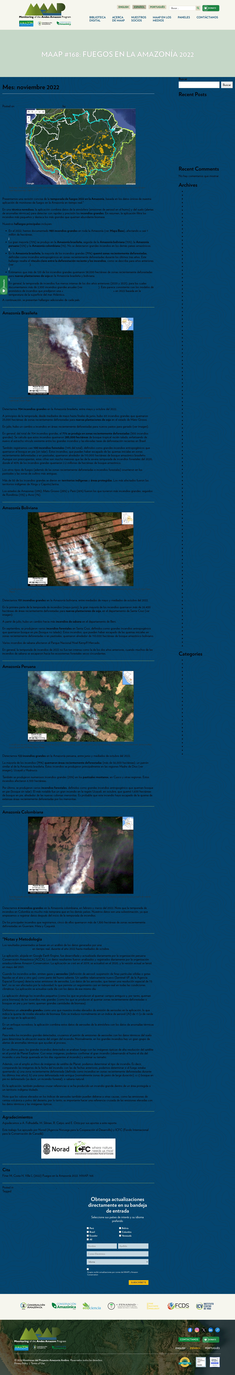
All (91, 1239)
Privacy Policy (21, 1363)
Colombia (191, 675)
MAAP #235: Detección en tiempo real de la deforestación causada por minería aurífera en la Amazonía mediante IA (204, 142)
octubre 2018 (193, 473)
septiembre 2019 (195, 432)
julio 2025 (191, 214)
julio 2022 (191, 319)
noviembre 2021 (194, 345)
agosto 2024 (192, 240)
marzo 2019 (192, 454)
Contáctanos (207, 17)
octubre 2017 (192, 518)
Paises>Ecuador (194, 716)
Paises (188, 701)
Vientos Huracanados (198, 754)
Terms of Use (38, 1363)
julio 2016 (190, 574)
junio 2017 (191, 533)
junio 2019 (191, 443)
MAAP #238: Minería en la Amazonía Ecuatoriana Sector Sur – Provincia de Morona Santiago (202, 119)
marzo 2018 (192, 499)
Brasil (188, 664)
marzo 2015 (192, 631)
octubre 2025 (193, 206)
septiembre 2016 (195, 567)
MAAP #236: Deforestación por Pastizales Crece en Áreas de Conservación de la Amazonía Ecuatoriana (204, 130)
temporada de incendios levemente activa (88, 291)
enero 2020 (192, 416)
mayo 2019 (191, 447)
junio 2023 (191, 281)
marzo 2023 (192, 289)
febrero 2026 (192, 195)
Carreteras (191, 671)
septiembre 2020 (195, 394)
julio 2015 (190, 616)
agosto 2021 (192, 356)
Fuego (18, 1187)
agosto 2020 (192, 398)
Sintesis (189, 746)
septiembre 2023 (195, 274)
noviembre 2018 (194, 469)
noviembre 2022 (194, 304)
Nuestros (138, 19)
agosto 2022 (192, 315)
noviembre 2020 (195, 386)
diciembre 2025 (194, 199)
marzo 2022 (192, 330)
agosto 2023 (192, 278)
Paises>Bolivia (31, 1187)
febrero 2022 (192, 334)
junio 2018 (191, 488)
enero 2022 (191, 338)
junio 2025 (191, 217)
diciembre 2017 (194, 510)
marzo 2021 (192, 371)
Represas (190, 739)
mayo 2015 (191, 623)
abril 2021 (190, 368)
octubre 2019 (193, 428)
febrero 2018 (192, 503)
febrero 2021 (192, 375)
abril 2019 (190, 450)
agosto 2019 (192, 435)
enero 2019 (191, 462)
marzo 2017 (192, 544)
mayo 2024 (191, 251)
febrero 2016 (192, 593)
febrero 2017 (192, 548)
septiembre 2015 (195, 608)
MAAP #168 (20, 1191)
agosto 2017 (192, 525)
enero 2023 (191, 296)
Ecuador (190, 679)
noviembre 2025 (194, 202)
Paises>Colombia (68, 1187)
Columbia (126, 1232)
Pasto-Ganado (194, 727)
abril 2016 (191, 585)
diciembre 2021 (194, 341)
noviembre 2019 (194, 424)
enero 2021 (191, 379)
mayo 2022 (191, 326)
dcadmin (71, 106)
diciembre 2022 (194, 300)
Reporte (190, 735)
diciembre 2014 (194, 638)
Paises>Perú (87, 1187)
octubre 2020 (193, 390)
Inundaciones (193, 690)
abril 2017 (190, 540)
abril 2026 (191, 191)
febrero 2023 (192, 293)
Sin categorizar (194, 742)
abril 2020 (191, 409)
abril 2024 (191, 255)
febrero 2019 (192, 458)
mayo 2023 (191, 285)
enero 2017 (191, 552)
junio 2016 (191, 578)
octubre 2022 (193, 308)
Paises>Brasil (48, 1187)
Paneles (184, 17)
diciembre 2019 (194, 420)
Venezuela (126, 1235)
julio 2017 (190, 529)
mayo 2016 (191, 582)
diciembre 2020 (194, 383)
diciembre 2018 (194, 465)
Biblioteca (97, 19)
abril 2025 (191, 225)
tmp (187, 750)
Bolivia (189, 660)
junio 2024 (191, 247)
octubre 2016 (193, 563)
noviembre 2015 (194, 601)
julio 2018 (190, 484)
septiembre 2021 (195, 353)
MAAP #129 (22, 264)
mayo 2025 (191, 221)
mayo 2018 (191, 492)
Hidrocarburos (193, 686)
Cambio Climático (196, 667)
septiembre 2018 (195, 477)
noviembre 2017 (194, 514)
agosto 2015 (192, 612)
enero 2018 (191, 507)
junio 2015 (191, 619)
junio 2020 (191, 401)
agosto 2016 (192, 570)
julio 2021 (190, 360)
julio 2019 (190, 439)
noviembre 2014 (194, 642)
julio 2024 (191, 244)
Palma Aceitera (194, 724)
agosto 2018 (192, 480)
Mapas (189, 694)
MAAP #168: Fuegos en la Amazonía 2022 (47, 100)
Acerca (118, 19)
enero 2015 (191, 634)
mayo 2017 (191, 537)
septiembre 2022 (195, 311)
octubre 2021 (193, 349)
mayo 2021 (191, 364)
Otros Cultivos (194, 697)
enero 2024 (192, 262)
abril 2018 (191, 495)
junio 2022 (191, 323)
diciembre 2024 (194, 229)
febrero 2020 (193, 413)
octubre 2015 (193, 604)
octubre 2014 (193, 646)
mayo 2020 (192, 405)
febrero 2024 (192, 259)
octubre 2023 (193, 270)
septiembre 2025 (195, 210)
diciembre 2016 (194, 555)
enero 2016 (191, 597)
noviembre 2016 (194, 559)
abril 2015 (190, 627)
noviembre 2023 (194, 266)
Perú (187, 731)
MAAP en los (162, 19)
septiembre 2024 (195, 236)
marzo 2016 (192, 589)
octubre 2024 (193, 232)
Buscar (183, 79)
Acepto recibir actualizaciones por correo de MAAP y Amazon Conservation (112, 1273)
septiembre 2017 (194, 522)
